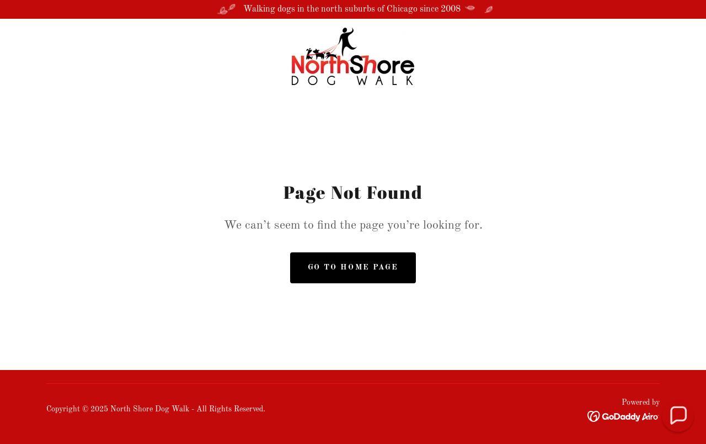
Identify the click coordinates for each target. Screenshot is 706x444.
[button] (678, 416)
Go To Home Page (353, 267)
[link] (353, 56)
